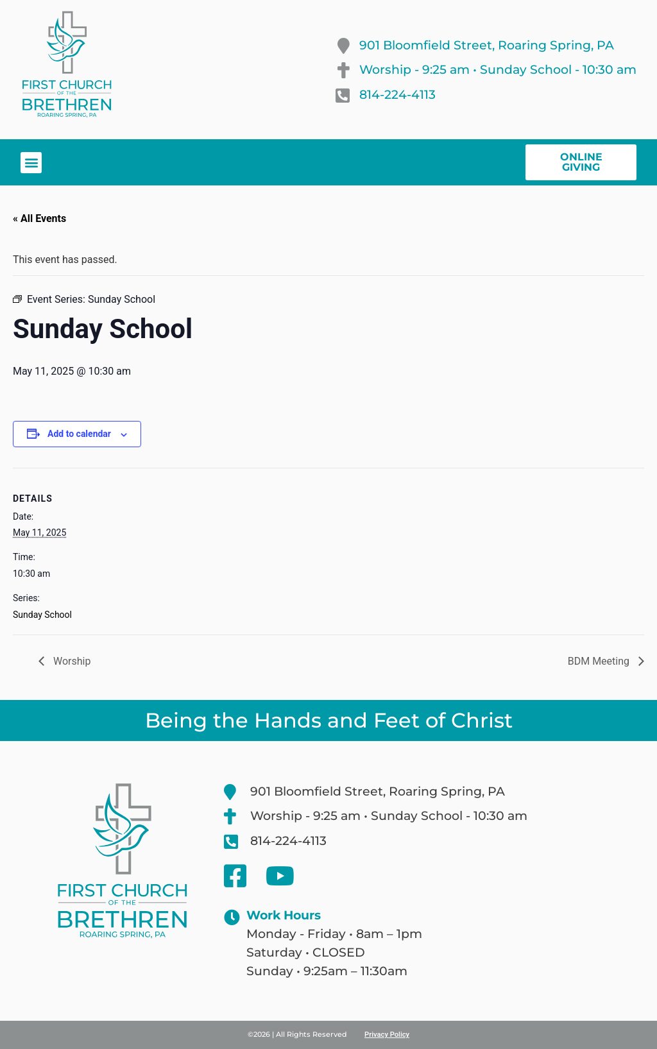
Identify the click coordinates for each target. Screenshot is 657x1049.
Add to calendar (79, 434)
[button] (31, 162)
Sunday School (42, 615)
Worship (70, 661)
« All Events (39, 218)
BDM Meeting (600, 661)
